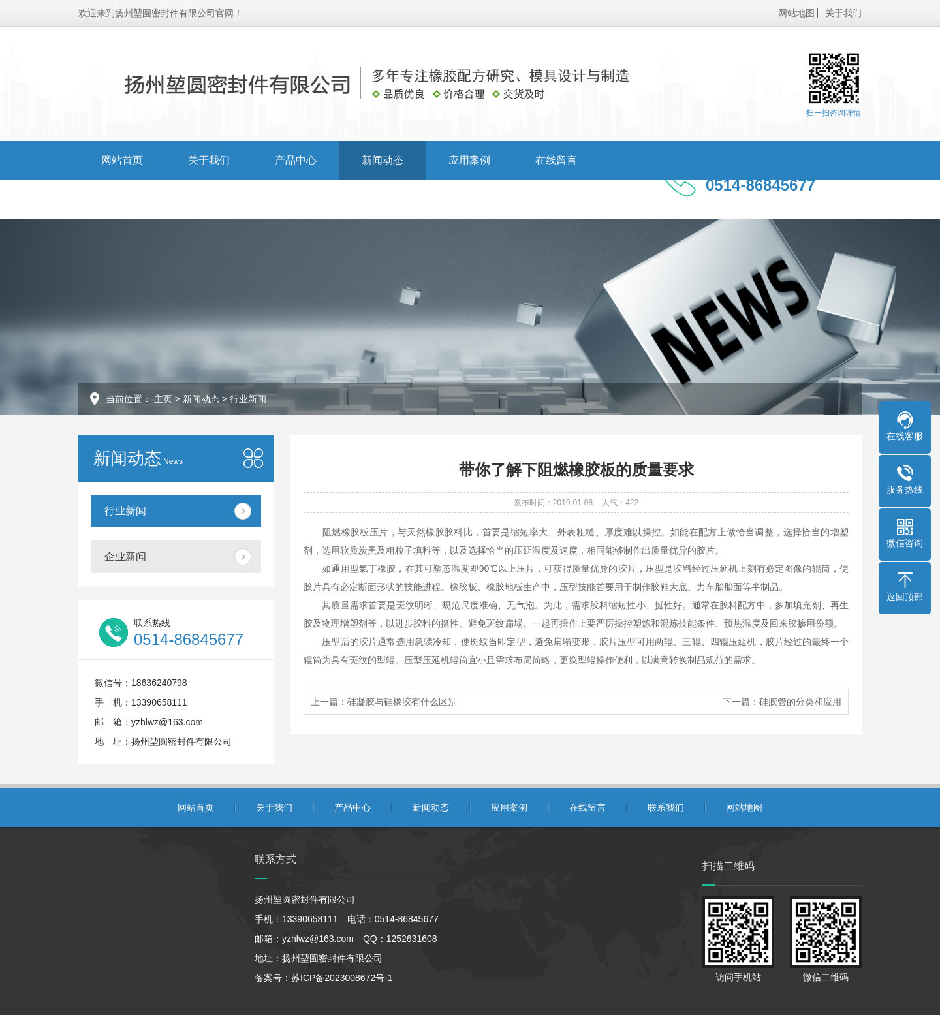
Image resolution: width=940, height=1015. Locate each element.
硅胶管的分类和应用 (800, 701)
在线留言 (556, 160)
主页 (163, 399)
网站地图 (796, 13)
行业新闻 (248, 399)
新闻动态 (382, 160)
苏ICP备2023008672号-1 (342, 978)
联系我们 (122, 199)
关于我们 (843, 13)
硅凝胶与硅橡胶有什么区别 (402, 701)
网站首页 (122, 160)
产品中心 (296, 160)
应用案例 (469, 160)
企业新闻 (125, 556)
